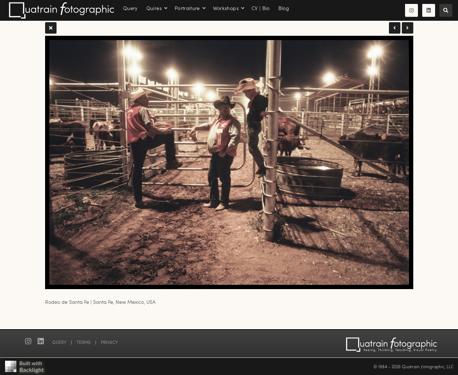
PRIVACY (109, 342)
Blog (283, 8)
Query (130, 8)
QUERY (59, 342)
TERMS (84, 342)
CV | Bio (261, 8)
